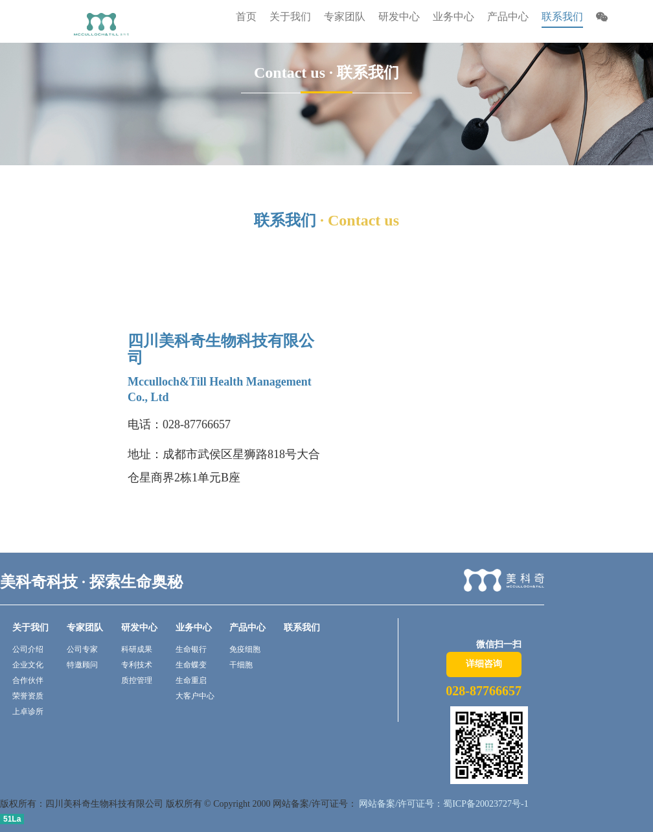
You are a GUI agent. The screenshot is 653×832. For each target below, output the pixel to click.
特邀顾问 (82, 664)
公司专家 (82, 649)
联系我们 (562, 16)
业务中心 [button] (453, 16)
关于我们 (30, 627)
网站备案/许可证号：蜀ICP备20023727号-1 (443, 804)
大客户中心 (195, 695)
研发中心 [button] (399, 16)
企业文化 (27, 664)
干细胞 (241, 664)
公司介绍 (27, 649)
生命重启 (191, 680)
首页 (246, 16)
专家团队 (85, 627)
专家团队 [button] (344, 16)
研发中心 (139, 627)
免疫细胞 (244, 649)
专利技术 (136, 664)
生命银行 (191, 649)
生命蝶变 (191, 664)
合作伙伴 (27, 680)
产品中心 (247, 627)
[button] (602, 18)
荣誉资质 (27, 695)
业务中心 (194, 627)
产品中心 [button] (508, 16)
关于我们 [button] (290, 16)
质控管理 (136, 680)
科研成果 (136, 649)
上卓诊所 (27, 711)
